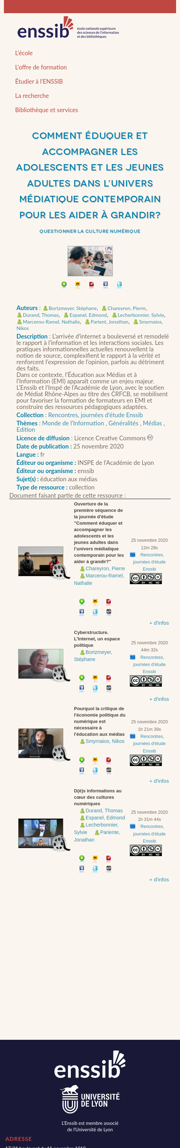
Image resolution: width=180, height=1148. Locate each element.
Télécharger (64, 286)
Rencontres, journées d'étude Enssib (95, 415)
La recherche (32, 95)
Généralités (124, 423)
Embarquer (109, 613)
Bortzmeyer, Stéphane (73, 308)
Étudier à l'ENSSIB (39, 81)
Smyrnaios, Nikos (105, 741)
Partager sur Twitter (119, 286)
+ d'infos (159, 623)
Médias (153, 423)
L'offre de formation (41, 67)
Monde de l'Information (73, 423)
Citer (78, 286)
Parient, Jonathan (109, 322)
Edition (25, 429)
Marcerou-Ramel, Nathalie (51, 322)
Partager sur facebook (105, 286)
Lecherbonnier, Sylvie (141, 315)
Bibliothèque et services (46, 110)
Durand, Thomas (41, 315)
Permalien (92, 286)
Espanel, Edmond (88, 315)
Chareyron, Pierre (126, 308)
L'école (24, 53)
